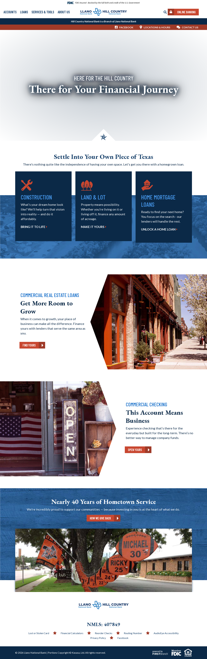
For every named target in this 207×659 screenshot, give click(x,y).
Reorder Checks (103, 633)
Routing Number (133, 633)
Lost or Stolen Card (38, 633)
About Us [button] (64, 12)
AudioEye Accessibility (166, 633)
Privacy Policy (98, 637)
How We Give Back (100, 518)
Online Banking (186, 12)
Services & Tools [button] (43, 12)
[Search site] (165, 12)
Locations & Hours (157, 27)
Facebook (126, 27)
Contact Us (190, 27)
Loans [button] (24, 12)
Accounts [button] (10, 12)
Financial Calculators (72, 633)
